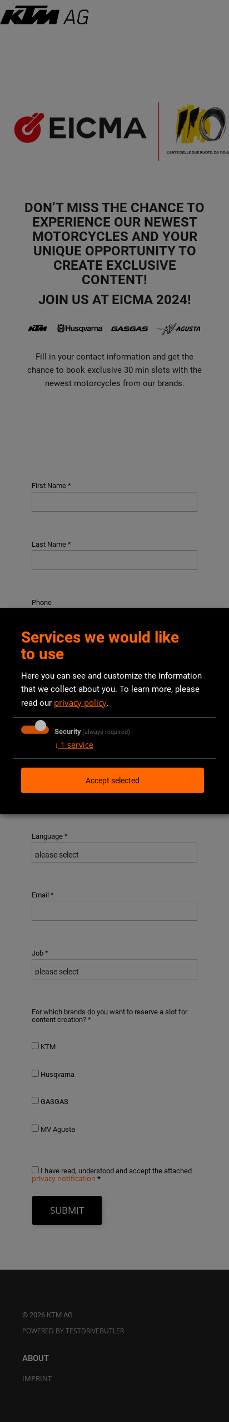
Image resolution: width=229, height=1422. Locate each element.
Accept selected (113, 780)
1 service (73, 744)
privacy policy (80, 701)
